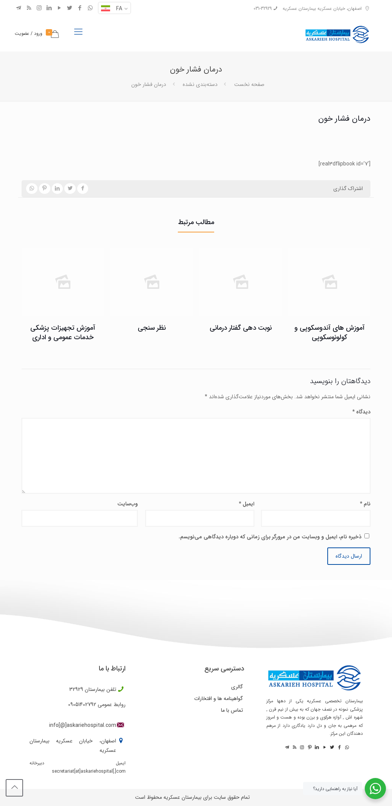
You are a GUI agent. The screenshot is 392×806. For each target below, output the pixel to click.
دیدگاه (361, 412)
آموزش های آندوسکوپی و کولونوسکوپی (329, 333)
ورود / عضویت (28, 33)
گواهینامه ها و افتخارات (218, 698)
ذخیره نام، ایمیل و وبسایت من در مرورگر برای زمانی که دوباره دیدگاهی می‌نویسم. (270, 537)
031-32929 (263, 8)
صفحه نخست (249, 84)
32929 (76, 689)
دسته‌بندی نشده (200, 84)
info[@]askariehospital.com (82, 725)
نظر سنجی (152, 328)
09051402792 (82, 704)
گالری (237, 687)
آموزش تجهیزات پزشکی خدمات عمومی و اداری (62, 333)
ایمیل (246, 504)
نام (365, 504)
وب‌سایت (127, 504)
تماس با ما (232, 710)
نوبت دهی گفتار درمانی (241, 328)
